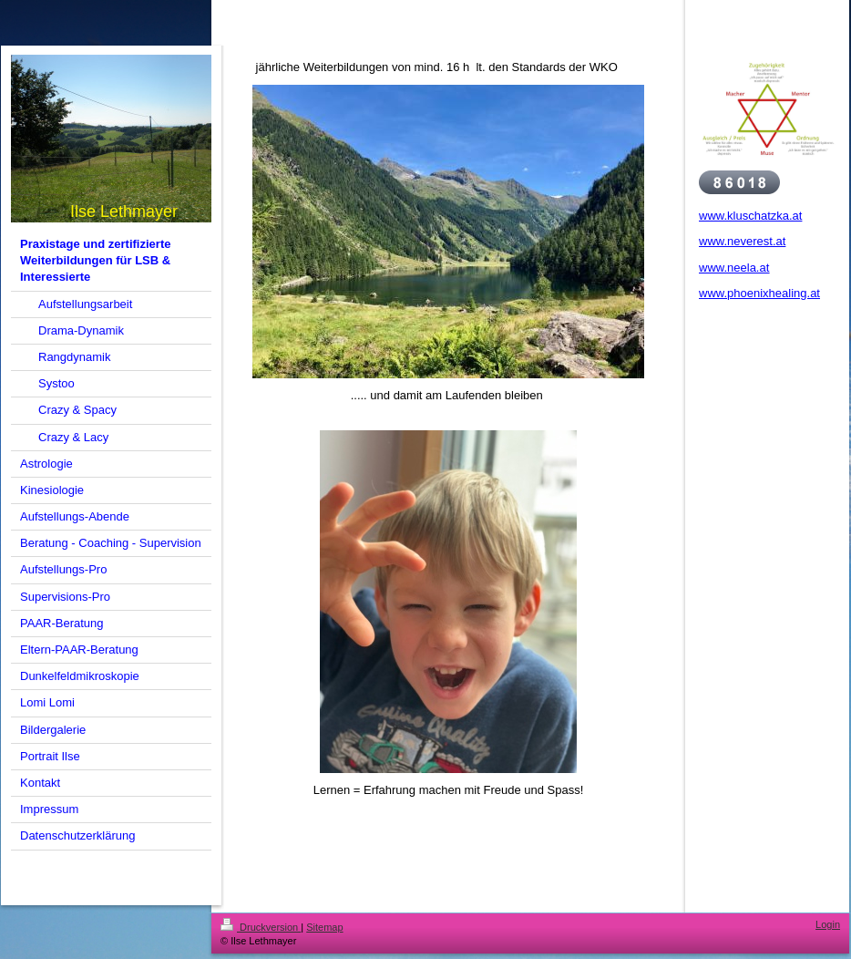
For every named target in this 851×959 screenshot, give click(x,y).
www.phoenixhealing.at (759, 293)
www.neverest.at (742, 241)
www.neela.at (734, 267)
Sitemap (324, 927)
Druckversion (260, 927)
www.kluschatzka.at (750, 215)
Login (827, 924)
